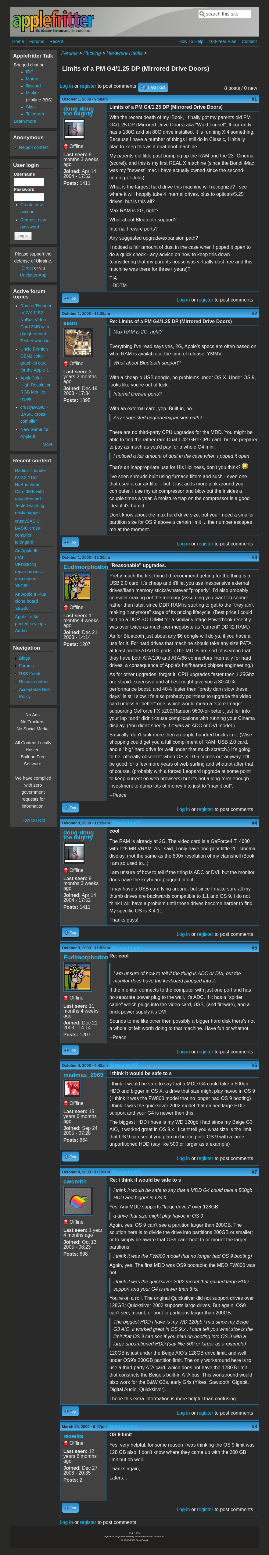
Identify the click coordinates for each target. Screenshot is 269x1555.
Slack (31, 106)
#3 (254, 557)
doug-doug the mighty (78, 111)
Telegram (35, 113)
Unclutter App (33, 275)
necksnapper (27, 512)
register (88, 86)
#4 (254, 823)
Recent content (33, 147)
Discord (33, 85)
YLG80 (22, 585)
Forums (36, 41)
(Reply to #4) (126, 947)
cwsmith (75, 1181)
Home (18, 41)
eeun (70, 323)
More (48, 444)
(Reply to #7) (123, 1426)
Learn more (25, 121)
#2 (254, 313)
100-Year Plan (222, 41)
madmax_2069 (83, 1075)
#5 (254, 947)
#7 (254, 1172)
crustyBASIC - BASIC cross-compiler (34, 414)
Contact (249, 41)
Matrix (32, 78)
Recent (56, 41)
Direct (27, 268)
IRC (30, 71)
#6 (254, 1065)
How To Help (190, 41)
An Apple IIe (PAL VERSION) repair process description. (29, 564)
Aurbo (21, 630)
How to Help (33, 820)
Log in (66, 86)
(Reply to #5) (123, 1065)
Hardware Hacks (124, 53)
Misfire (32, 92)
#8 (254, 1426)
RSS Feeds (30, 673)
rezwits (73, 1436)
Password (26, 189)
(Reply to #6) (126, 1172)
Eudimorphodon (86, 567)
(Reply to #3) (126, 823)
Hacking (92, 53)
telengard (24, 542)
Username (26, 174)
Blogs (24, 658)
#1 (254, 99)
